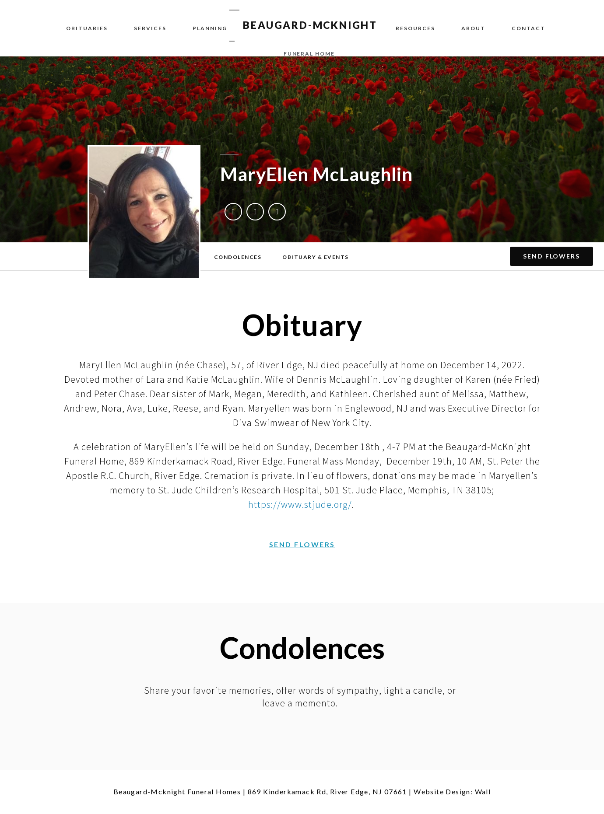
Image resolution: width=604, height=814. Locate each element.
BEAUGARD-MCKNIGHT (310, 25)
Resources (415, 28)
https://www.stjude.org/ (300, 504)
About (473, 28)
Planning (210, 28)
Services (150, 28)
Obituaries (87, 28)
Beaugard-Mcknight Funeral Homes (177, 791)
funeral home (309, 53)
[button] (238, 257)
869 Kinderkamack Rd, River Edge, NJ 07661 (327, 791)
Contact (528, 28)
